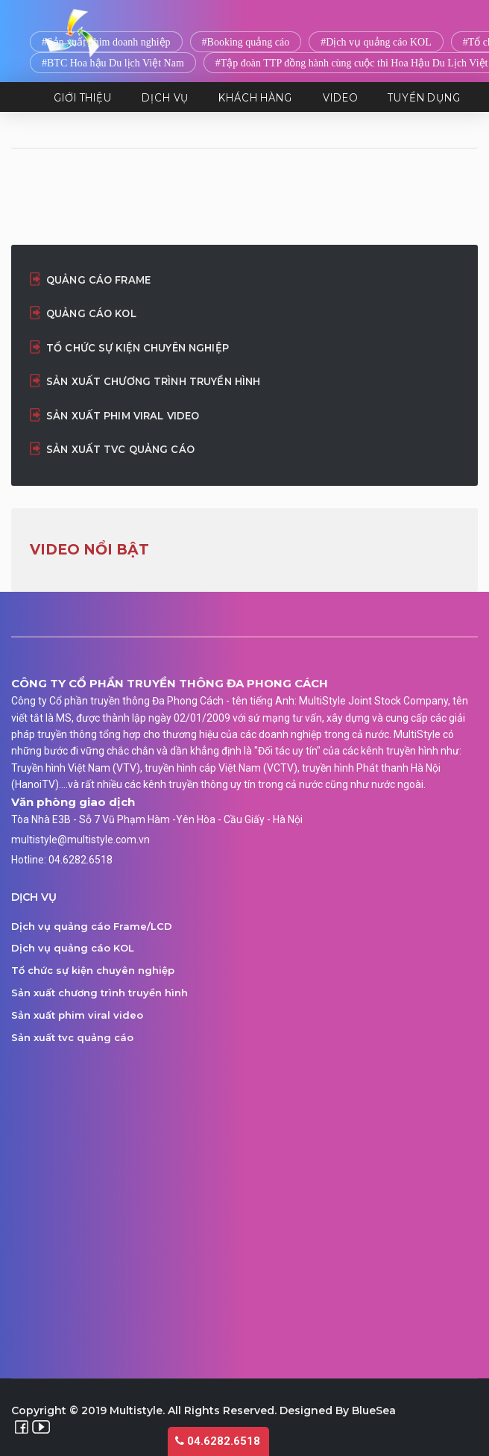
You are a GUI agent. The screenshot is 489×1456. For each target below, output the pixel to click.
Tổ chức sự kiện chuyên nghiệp (137, 347)
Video (341, 97)
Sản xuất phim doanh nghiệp (109, 42)
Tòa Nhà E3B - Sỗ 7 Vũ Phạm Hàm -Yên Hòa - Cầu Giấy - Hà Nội (157, 819)
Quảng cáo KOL (91, 313)
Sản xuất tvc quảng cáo (120, 449)
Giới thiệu (83, 97)
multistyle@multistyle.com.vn (80, 840)
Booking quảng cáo (248, 42)
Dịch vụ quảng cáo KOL (379, 42)
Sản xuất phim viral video (122, 415)
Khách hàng (255, 97)
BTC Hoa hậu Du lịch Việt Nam (115, 63)
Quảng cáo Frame (98, 280)
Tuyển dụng (424, 97)
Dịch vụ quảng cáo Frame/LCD (91, 926)
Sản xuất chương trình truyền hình (153, 381)
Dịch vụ (165, 97)
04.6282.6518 (217, 1441)
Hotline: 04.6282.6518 (62, 860)
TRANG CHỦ (34, 97)
